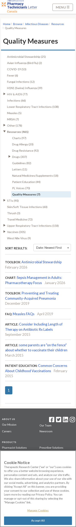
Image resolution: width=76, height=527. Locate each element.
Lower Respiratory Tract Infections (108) (33, 106)
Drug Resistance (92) (25, 150)
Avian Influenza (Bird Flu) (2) (24, 63)
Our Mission (9, 424)
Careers (6, 431)
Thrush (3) (13, 213)
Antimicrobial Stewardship (41, 262)
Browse (17, 24)
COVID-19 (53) (16, 69)
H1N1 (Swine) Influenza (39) (24, 88)
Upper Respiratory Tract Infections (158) (33, 225)
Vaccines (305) (16, 232)
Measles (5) (14, 113)
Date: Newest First (52, 247)
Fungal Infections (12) (21, 81)
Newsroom (46, 431)
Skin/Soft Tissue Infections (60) (27, 207)
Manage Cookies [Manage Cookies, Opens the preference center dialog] (38, 510)
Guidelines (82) (21, 163)
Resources (57, 24)
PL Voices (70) (21, 188)
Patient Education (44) (26, 182)
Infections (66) (16, 100)
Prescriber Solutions (51, 447)
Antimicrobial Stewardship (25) (26, 56)
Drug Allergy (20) (22, 144)
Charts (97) (19, 138)
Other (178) (14, 125)
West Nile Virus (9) (19, 238)
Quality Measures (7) (26, 194)
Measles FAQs (23, 314)
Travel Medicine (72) (20, 219)
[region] (38, 488)
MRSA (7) (13, 119)
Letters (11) (19, 169)
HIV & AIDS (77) (17, 94)
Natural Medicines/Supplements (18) (35, 175)
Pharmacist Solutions (14, 447)
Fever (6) (12, 75)
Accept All (38, 520)
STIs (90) (13, 200)
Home (6, 24)
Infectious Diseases (36, 24)
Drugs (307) (19, 157)
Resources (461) (18, 131)
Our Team (45, 425)
